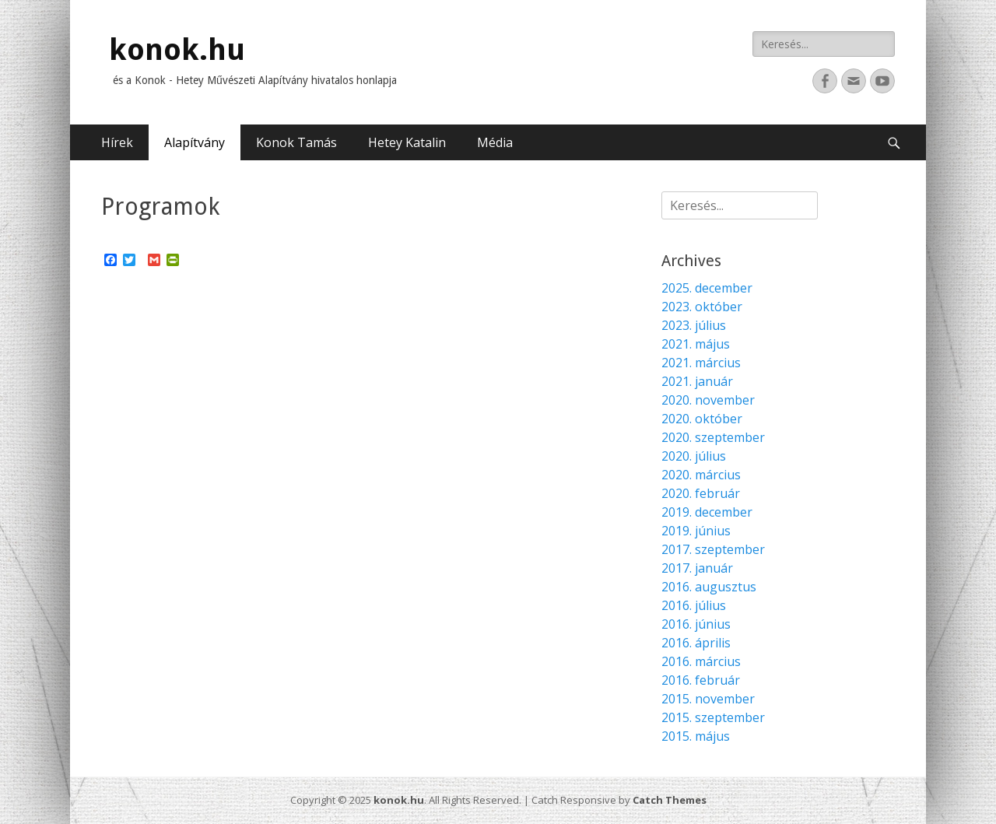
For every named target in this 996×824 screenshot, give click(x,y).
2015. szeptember (713, 717)
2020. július (693, 456)
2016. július (693, 605)
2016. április (696, 642)
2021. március (701, 362)
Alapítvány (194, 142)
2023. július (693, 325)
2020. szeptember (713, 437)
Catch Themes (670, 800)
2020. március (701, 474)
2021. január (697, 381)
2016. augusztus (708, 586)
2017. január (697, 568)
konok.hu (177, 50)
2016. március (701, 661)
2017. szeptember (713, 549)
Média (495, 142)
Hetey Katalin (407, 142)
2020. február (700, 493)
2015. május (695, 736)
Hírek (117, 142)
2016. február (700, 680)
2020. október (701, 418)
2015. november (708, 698)
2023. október (701, 306)
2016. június (696, 624)
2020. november (708, 399)
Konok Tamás (296, 142)
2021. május (695, 343)
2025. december (706, 287)
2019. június (696, 530)
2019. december (706, 512)
